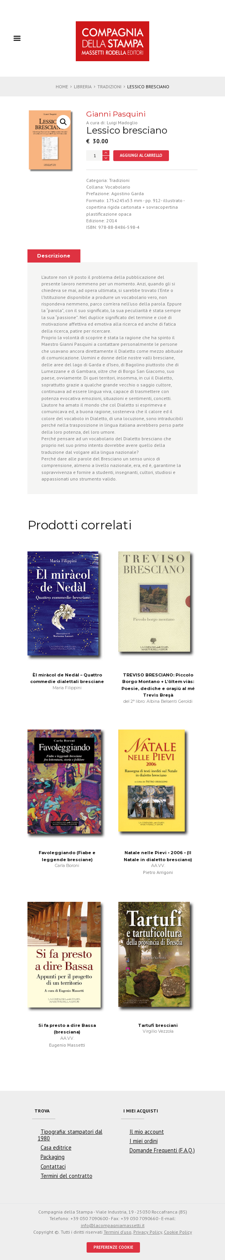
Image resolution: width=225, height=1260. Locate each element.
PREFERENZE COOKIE (113, 1247)
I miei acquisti (140, 1111)
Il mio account (147, 1131)
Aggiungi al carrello (141, 155)
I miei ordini (144, 1141)
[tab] (53, 256)
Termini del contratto (66, 1175)
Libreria (83, 86)
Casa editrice (56, 1147)
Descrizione (53, 256)
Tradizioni (109, 86)
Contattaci (53, 1166)
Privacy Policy (147, 1232)
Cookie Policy (178, 1232)
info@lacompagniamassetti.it (113, 1225)
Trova (41, 1111)
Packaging (53, 1156)
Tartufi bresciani (158, 1025)
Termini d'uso (117, 1232)
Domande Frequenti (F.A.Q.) (162, 1150)
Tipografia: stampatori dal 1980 (70, 1135)
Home (62, 86)
